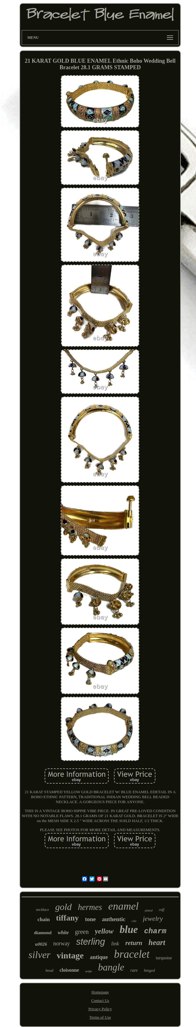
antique (99, 957)
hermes (90, 907)
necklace (42, 909)
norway (61, 943)
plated (149, 910)
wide (88, 971)
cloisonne (69, 970)
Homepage (100, 992)
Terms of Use (100, 1017)
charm (155, 931)
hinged (149, 970)
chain (43, 919)
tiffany (67, 917)
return (133, 943)
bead (49, 970)
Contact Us (100, 1000)
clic (134, 921)
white (63, 932)
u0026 (41, 944)
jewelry (153, 918)
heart (156, 942)
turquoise (164, 958)
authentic (113, 919)
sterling (90, 942)
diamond (43, 932)
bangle (111, 967)
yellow (104, 931)
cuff (161, 909)
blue (129, 929)
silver (39, 954)
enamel (123, 906)
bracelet (132, 954)
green (82, 931)
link (115, 944)
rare (134, 970)
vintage (70, 955)
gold (63, 907)
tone (90, 919)
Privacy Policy (100, 1009)
